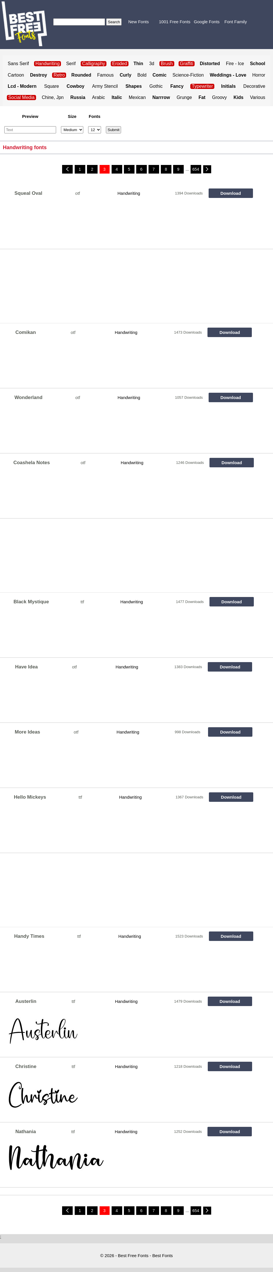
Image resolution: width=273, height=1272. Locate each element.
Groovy (219, 97)
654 (195, 169)
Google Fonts (206, 21)
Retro (59, 75)
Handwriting (128, 193)
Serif (71, 63)
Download (230, 193)
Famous (105, 75)
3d (151, 63)
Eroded (119, 63)
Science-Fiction (188, 75)
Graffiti (186, 63)
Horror (258, 75)
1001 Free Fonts (174, 21)
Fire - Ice (235, 63)
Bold (142, 75)
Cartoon (16, 75)
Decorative (254, 86)
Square (51, 86)
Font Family (235, 21)
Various (257, 97)
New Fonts (138, 21)
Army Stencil (105, 86)
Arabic (98, 97)
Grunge (184, 97)
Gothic (156, 86)
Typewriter (202, 86)
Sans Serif (18, 63)
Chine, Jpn (53, 97)
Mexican (137, 97)
